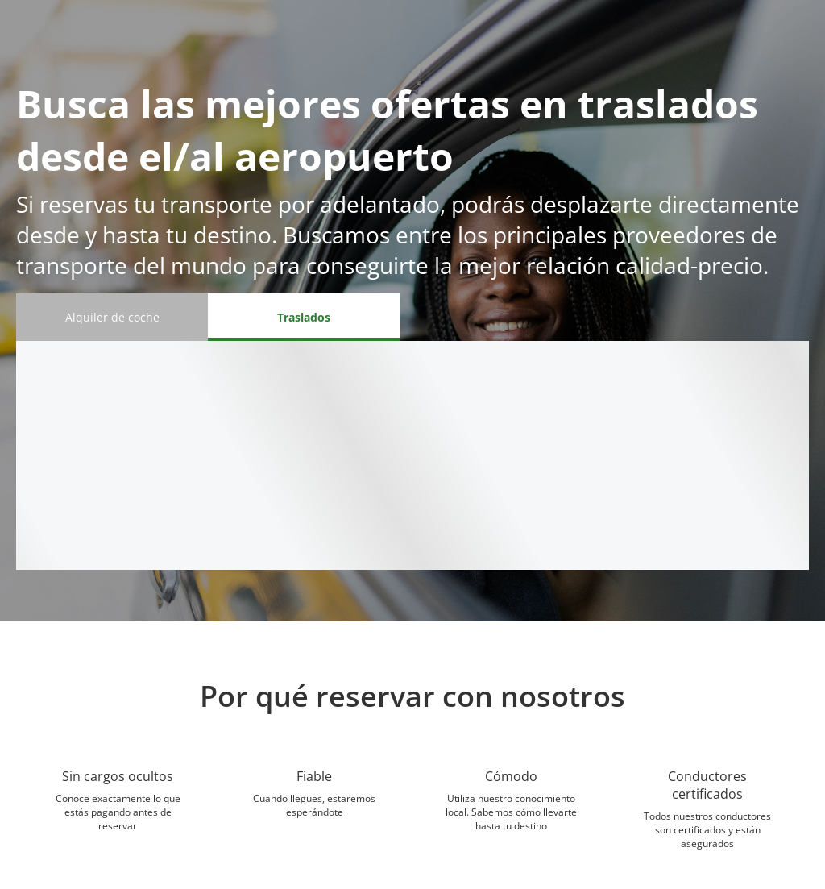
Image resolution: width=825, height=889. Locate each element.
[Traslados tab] (304, 317)
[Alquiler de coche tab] (112, 317)
